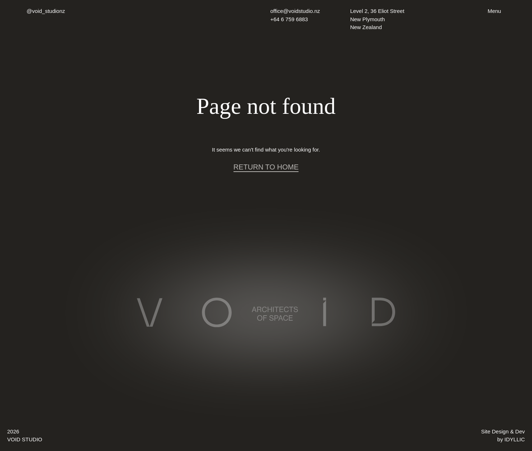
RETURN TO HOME (266, 167)
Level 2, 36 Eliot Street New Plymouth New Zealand (377, 19)
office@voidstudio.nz (295, 11)
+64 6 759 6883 (289, 19)
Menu (494, 11)
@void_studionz (46, 11)
